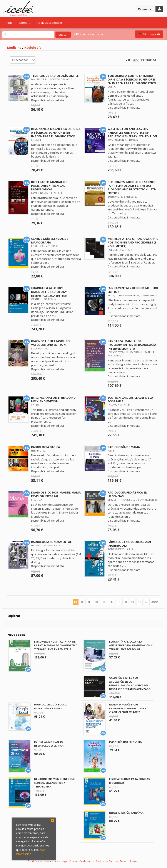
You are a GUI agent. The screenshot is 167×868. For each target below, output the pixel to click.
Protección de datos (81, 861)
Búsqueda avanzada (88, 34)
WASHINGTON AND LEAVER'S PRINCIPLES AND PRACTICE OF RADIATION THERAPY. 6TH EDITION (132, 132)
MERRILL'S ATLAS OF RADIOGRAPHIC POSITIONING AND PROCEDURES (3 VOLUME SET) (133, 242)
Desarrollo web (129, 861)
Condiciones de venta (40, 861)
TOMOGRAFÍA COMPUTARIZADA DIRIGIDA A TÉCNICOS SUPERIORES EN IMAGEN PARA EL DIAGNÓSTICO (132, 79)
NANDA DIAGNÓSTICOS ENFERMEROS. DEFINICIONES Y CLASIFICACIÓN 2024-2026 (127, 708)
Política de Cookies (106, 861)
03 (89, 602)
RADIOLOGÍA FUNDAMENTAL (51, 542)
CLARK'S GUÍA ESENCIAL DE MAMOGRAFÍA (49, 240)
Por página (148, 60)
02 (82, 602)
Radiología (32, 47)
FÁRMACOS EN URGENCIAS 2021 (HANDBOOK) (129, 543)
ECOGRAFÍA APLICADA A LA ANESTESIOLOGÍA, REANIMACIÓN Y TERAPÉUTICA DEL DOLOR (130, 645)
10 (139, 602)
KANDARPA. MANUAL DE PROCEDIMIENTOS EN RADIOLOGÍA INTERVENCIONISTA (132, 344)
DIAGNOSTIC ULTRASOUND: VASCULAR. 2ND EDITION (51, 343)
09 (132, 602)
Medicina (14, 47)
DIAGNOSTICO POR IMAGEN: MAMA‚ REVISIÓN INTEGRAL (56, 494)
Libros (24, 23)
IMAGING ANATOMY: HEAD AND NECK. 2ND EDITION (53, 399)
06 (111, 602)
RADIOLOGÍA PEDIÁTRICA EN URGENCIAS (127, 494)
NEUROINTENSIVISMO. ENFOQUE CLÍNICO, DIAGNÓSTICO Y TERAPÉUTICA (54, 782)
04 (96, 602)
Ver (128, 60)
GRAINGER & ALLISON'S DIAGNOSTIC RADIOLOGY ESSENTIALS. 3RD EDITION (49, 291)
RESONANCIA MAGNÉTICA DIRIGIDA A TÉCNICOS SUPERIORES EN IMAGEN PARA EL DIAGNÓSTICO (55, 132)
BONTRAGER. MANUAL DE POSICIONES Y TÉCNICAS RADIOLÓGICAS (49, 185)
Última (154, 602)
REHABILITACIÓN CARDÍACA (126, 812)
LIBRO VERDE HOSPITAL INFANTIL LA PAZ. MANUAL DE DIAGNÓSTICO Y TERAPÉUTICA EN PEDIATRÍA (55, 645)
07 (118, 602)
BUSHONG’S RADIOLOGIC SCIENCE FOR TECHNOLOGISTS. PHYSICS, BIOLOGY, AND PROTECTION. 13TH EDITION (132, 187)
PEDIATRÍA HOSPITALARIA (125, 741)
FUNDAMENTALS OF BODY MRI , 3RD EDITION (133, 290)
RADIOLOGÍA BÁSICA (45, 447)
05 (104, 602)
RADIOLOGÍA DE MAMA (124, 447)
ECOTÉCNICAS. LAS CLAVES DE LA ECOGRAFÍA (130, 399)
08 (125, 602)
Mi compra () (148, 34)
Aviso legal (61, 861)
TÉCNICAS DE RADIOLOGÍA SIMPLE (54, 76)
